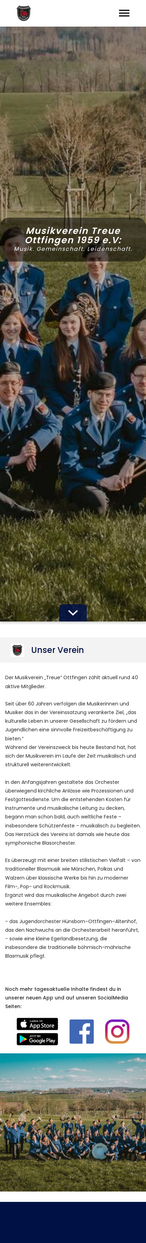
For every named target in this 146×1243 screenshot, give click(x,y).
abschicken (73, 991)
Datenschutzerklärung (71, 973)
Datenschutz (91, 1229)
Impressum (52, 1229)
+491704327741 (77, 1138)
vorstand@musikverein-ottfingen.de (78, 1148)
